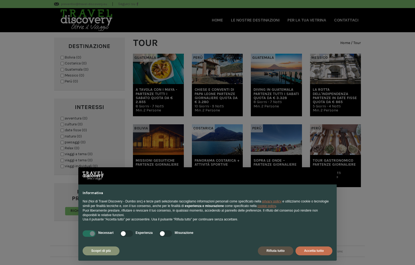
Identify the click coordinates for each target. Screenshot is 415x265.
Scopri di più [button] (101, 251)
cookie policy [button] (267, 206)
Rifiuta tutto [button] (275, 251)
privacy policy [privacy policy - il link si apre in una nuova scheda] (272, 201)
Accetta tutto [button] (314, 251)
